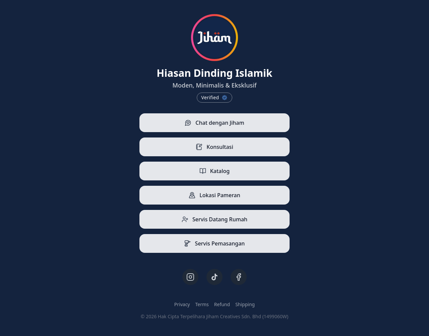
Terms (202, 304)
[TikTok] (214, 277)
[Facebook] (239, 277)
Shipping (245, 304)
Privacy (182, 304)
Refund (222, 304)
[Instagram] (190, 277)
